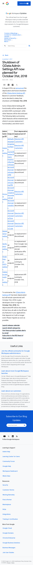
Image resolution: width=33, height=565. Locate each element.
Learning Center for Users (11, 456)
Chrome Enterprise (9, 538)
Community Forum (9, 461)
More (6, 41)
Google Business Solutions (11, 543)
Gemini (7, 36)
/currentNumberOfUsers (11, 154)
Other (11, 80)
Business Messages (9, 548)
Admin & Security (10, 38)
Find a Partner (7, 500)
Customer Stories (8, 490)
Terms (12, 562)
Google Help (7, 466)
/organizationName (11, 146)
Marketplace (7, 504)
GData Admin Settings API (16, 93)
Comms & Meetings (11, 33)
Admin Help (6, 452)
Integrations (7, 514)
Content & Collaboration (13, 35)
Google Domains (8, 533)
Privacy (9, 562)
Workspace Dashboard (10, 471)
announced (20, 88)
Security (5, 485)
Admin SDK (5, 80)
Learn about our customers (11, 391)
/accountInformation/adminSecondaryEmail (11, 193)
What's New (6, 476)
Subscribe (24, 3)
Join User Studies (8, 552)
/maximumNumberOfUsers (11, 162)
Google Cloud (7, 528)
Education (8, 40)
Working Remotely (9, 495)
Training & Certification (10, 519)
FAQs (4, 509)
